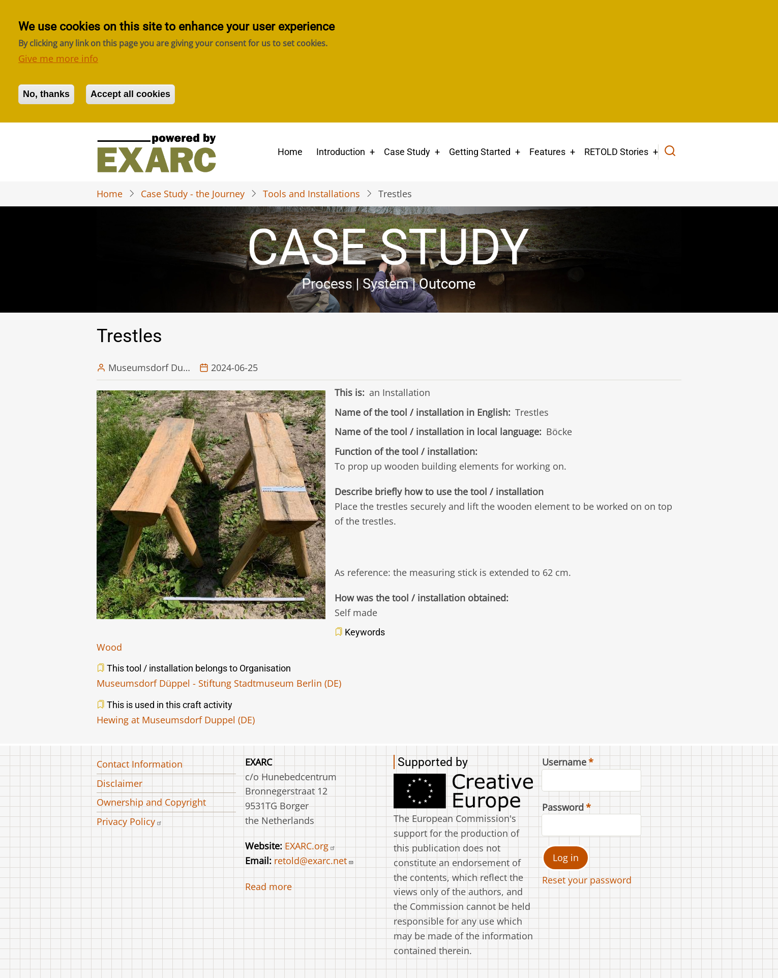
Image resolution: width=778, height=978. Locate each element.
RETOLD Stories (616, 151)
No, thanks (46, 94)
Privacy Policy (129, 821)
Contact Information (140, 764)
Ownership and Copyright (151, 802)
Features (547, 151)
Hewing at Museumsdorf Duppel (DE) (176, 720)
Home (290, 151)
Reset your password (587, 880)
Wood (109, 647)
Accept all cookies (130, 94)
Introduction (340, 151)
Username (564, 762)
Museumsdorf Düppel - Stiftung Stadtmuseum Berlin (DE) (219, 683)
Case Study (407, 151)
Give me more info (58, 58)
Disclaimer (119, 783)
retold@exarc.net (314, 860)
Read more (268, 886)
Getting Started (480, 151)
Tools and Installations (311, 194)
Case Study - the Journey (193, 194)
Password (563, 807)
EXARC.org (310, 846)
